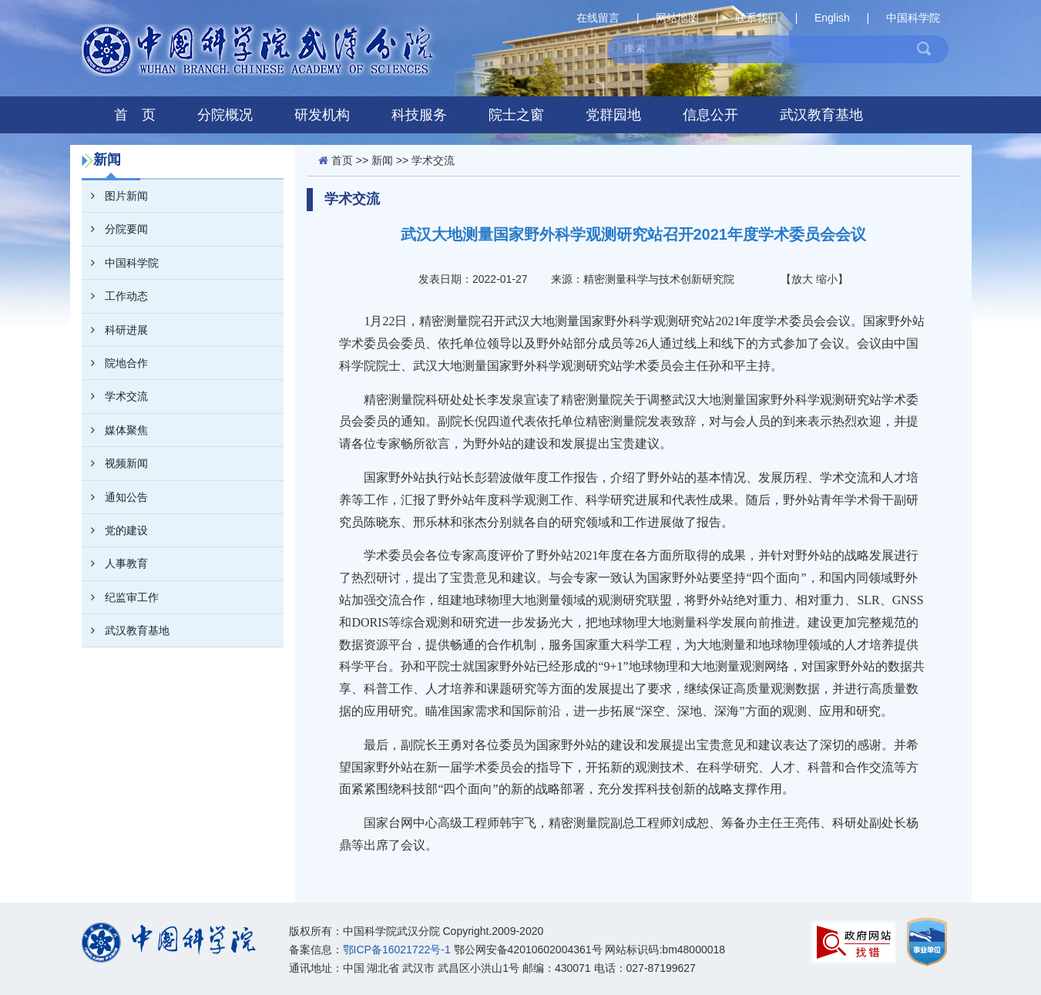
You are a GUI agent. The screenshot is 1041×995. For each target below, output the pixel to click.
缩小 (827, 279)
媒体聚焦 (115, 430)
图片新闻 (115, 196)
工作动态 (115, 296)
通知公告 (115, 497)
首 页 (135, 115)
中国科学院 (913, 18)
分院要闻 (115, 229)
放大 (802, 279)
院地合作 (115, 363)
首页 (342, 160)
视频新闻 (115, 463)
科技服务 (419, 115)
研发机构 (322, 115)
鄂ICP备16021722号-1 (397, 949)
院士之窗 (516, 115)
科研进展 (115, 330)
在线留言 (598, 18)
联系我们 (756, 18)
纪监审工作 (120, 597)
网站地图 (677, 18)
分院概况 (225, 115)
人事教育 (115, 563)
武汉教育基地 (821, 115)
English (832, 18)
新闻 (382, 160)
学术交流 (115, 396)
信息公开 (710, 115)
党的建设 (115, 530)
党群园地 (613, 115)
